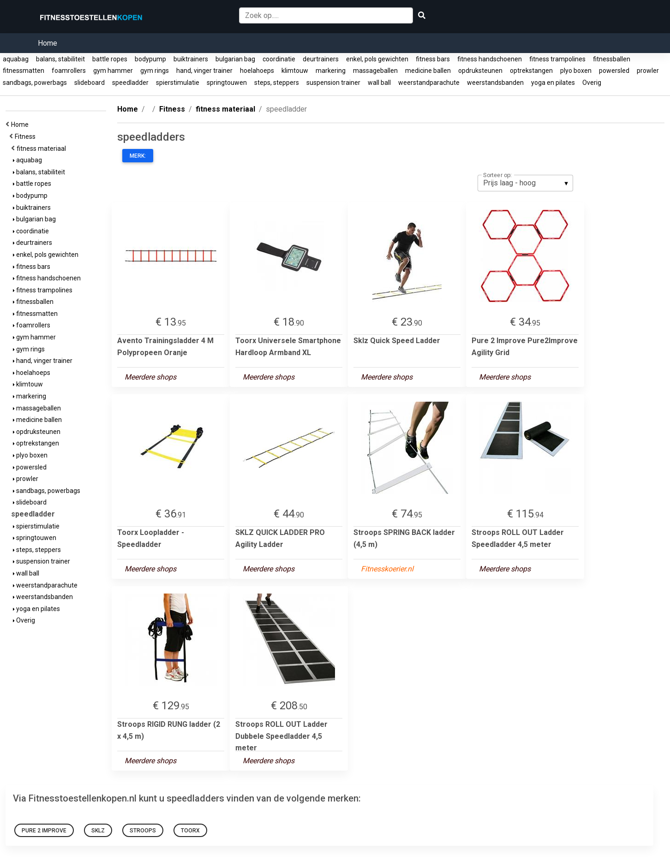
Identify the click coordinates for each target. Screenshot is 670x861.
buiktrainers (191, 59)
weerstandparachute (428, 82)
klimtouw (295, 70)
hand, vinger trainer (204, 70)
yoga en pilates (553, 82)
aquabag (15, 59)
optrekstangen (531, 70)
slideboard (90, 82)
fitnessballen (611, 59)
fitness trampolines (557, 59)
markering (330, 70)
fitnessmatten (23, 70)
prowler (648, 70)
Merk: (138, 156)
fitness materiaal (43, 148)
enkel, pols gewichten (377, 59)
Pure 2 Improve (44, 830)
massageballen (375, 70)
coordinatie (279, 59)
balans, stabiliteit (60, 59)
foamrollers (69, 70)
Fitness (26, 136)
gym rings (155, 70)
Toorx (190, 830)
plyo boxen (575, 70)
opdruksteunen (480, 70)
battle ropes (110, 59)
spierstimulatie (177, 82)
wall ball (379, 82)
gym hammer (113, 70)
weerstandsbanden (495, 82)
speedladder (130, 82)
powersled (614, 70)
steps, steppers (276, 82)
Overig (592, 82)
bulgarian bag (235, 59)
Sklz (98, 830)
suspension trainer (333, 82)
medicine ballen (428, 70)
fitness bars (433, 59)
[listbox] (525, 183)
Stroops (143, 830)
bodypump (150, 59)
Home (47, 43)
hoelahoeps (257, 70)
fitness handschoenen (490, 59)
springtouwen (227, 82)
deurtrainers (320, 59)
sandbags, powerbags (35, 82)
